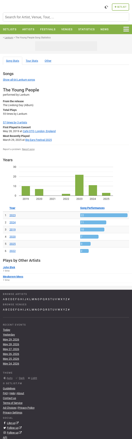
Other (48, 60)
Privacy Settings (12, 412)
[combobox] (66, 17)
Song (12, 60)
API (5, 437)
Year (12, 207)
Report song (28, 149)
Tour (32, 60)
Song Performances (92, 207)
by (15, 122)
